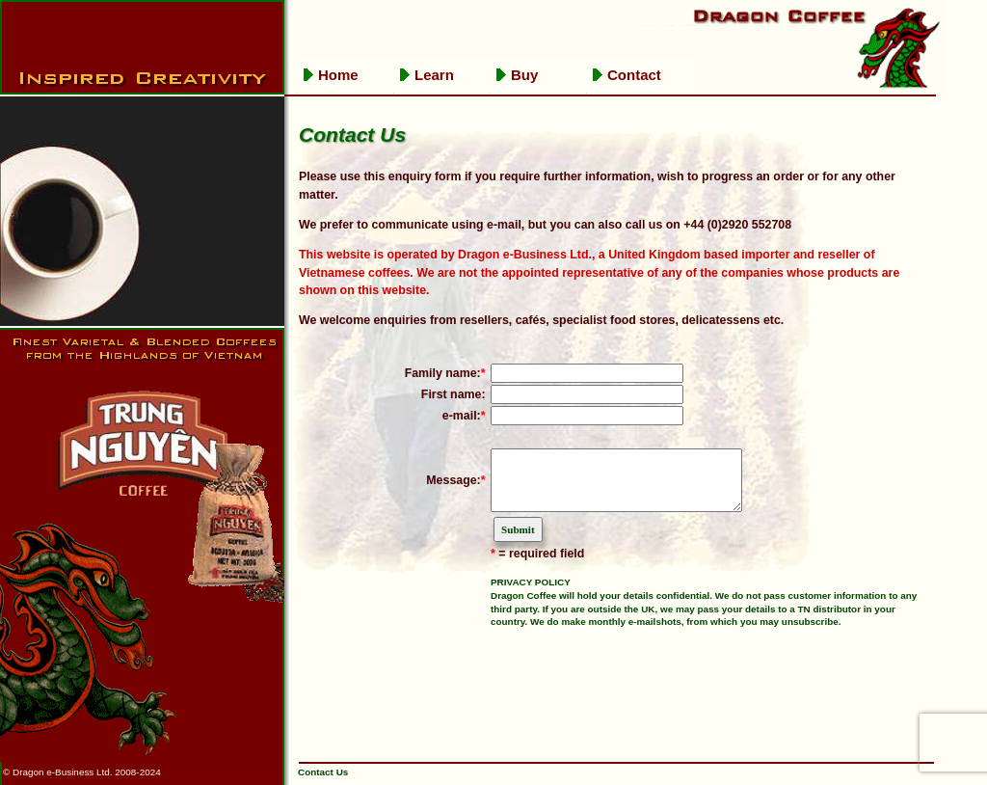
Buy (524, 75)
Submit (518, 541)
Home (338, 75)
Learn (434, 75)
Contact (634, 75)
